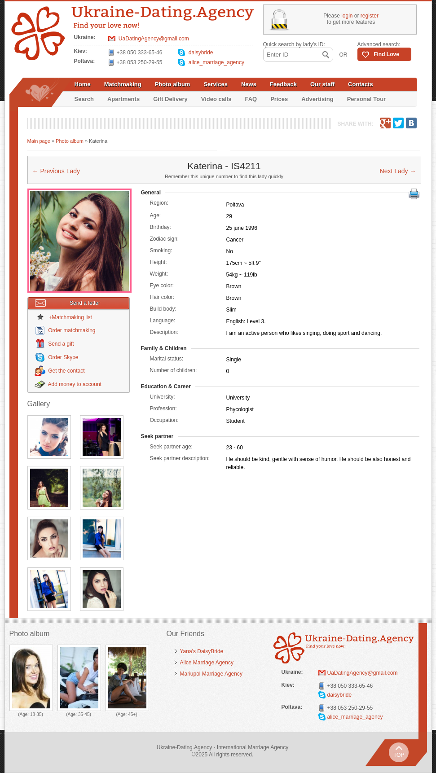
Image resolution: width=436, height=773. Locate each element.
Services (215, 84)
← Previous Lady (56, 171)
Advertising (317, 99)
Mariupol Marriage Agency (211, 674)
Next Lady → (398, 171)
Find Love (386, 54)
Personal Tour (366, 99)
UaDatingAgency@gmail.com (154, 38)
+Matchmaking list (70, 317)
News (248, 84)
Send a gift (61, 344)
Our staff (322, 84)
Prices (279, 99)
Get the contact (66, 371)
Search (84, 99)
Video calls (216, 99)
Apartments (123, 99)
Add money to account (74, 384)
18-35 (36, 714)
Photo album (172, 84)
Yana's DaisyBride (202, 651)
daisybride (201, 52)
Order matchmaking (71, 330)
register (370, 16)
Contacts (360, 84)
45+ (132, 714)
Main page (38, 141)
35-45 (84, 714)
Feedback (283, 84)
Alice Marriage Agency (206, 662)
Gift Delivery (170, 99)
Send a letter (68, 303)
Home (83, 84)
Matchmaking (122, 84)
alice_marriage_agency (216, 62)
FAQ (251, 99)
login (346, 16)
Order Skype (63, 357)
